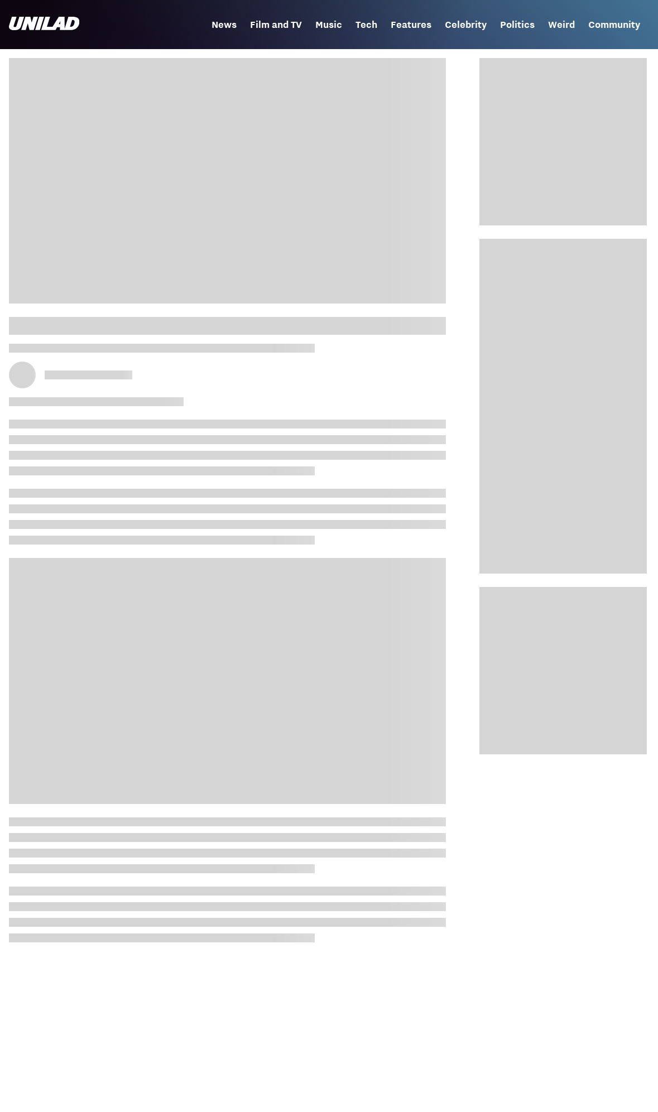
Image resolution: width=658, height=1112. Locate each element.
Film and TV (276, 24)
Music (328, 24)
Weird (561, 24)
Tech (366, 24)
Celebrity (466, 24)
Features (411, 24)
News (224, 24)
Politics (517, 24)
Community (614, 24)
